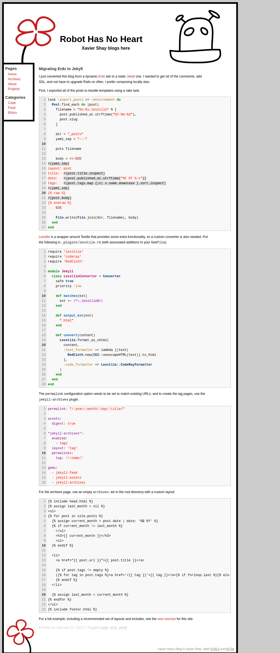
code (104, 626)
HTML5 (215, 647)
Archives (14, 79)
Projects (14, 89)
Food (11, 108)
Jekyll (131, 76)
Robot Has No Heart (101, 39)
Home (12, 74)
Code (12, 103)
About (12, 84)
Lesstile (44, 237)
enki (113, 626)
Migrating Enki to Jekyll (61, 69)
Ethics (12, 113)
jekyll (123, 626)
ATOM (230, 647)
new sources (167, 618)
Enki (101, 76)
